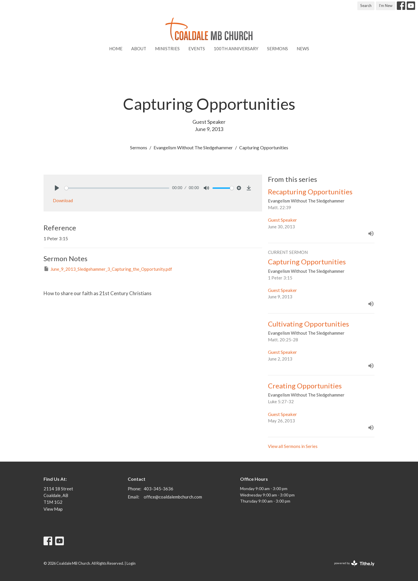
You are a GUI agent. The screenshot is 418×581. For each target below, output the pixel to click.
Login (131, 563)
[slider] (116, 188)
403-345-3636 (158, 488)
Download (63, 200)
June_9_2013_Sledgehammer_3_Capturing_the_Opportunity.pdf (108, 269)
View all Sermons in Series (293, 446)
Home (115, 48)
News (303, 48)
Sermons (277, 48)
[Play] (57, 188)
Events (196, 48)
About (138, 48)
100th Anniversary (236, 48)
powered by (354, 563)
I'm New (385, 5)
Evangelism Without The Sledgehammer (193, 147)
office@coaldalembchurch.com (173, 496)
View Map (53, 509)
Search (366, 5)
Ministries (167, 48)
